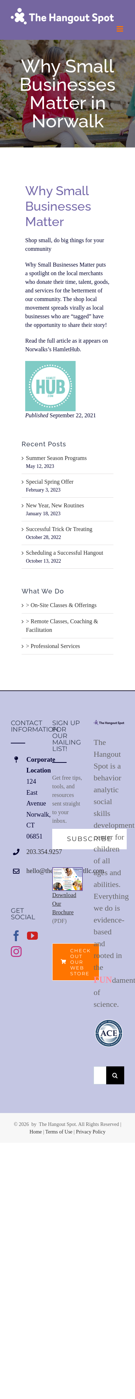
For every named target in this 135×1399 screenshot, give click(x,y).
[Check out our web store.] (75, 962)
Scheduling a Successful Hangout (64, 553)
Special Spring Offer (49, 482)
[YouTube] (32, 935)
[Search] (115, 1075)
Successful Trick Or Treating (60, 529)
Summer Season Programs (56, 458)
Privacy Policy (90, 1132)
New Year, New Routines (55, 505)
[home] (109, 724)
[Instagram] (16, 951)
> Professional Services (53, 646)
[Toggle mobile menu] (120, 29)
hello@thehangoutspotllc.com (33, 870)
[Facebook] (16, 935)
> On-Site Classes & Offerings (61, 605)
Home (36, 1132)
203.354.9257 (33, 851)
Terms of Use (58, 1132)
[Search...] (100, 1075)
